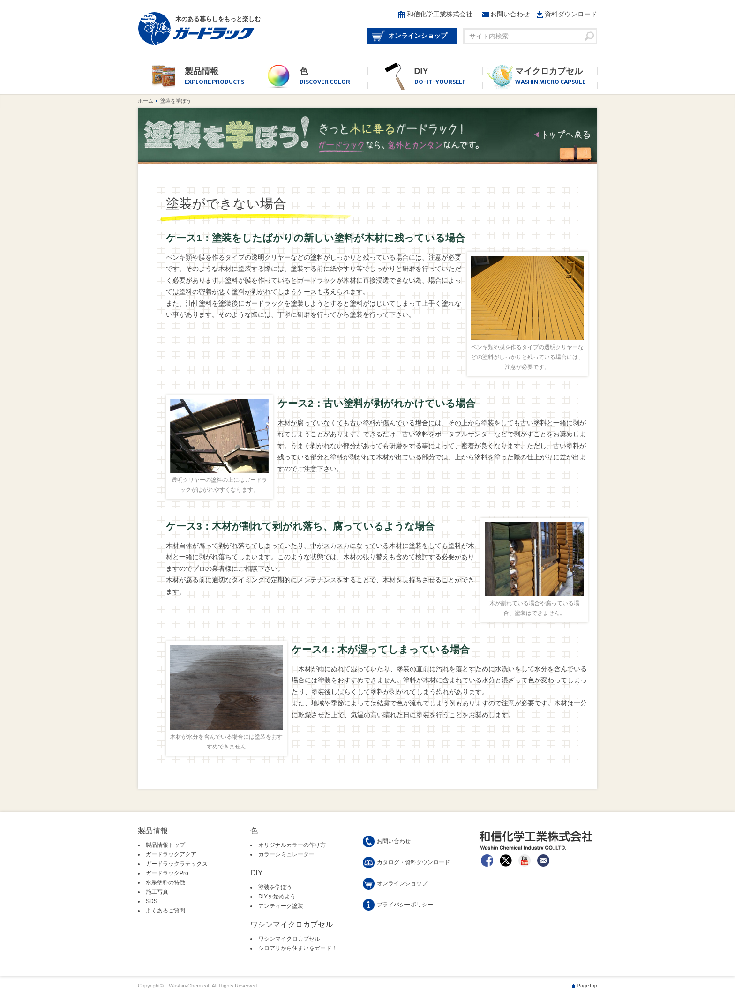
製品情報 (219, 77)
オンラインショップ (417, 35)
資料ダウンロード (571, 14)
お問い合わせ (510, 14)
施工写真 (157, 892)
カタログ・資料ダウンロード (413, 862)
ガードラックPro (167, 873)
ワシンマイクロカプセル (289, 938)
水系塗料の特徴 (165, 882)
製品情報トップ (165, 845)
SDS (152, 901)
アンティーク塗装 (280, 906)
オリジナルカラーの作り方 (292, 845)
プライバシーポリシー (405, 904)
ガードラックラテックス (177, 863)
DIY (448, 77)
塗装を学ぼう (275, 887)
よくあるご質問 (165, 910)
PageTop (587, 985)
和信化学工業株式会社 (439, 14)
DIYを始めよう (277, 896)
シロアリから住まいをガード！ (297, 948)
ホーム (145, 101)
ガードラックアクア (171, 854)
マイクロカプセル (556, 77)
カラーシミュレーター (286, 854)
